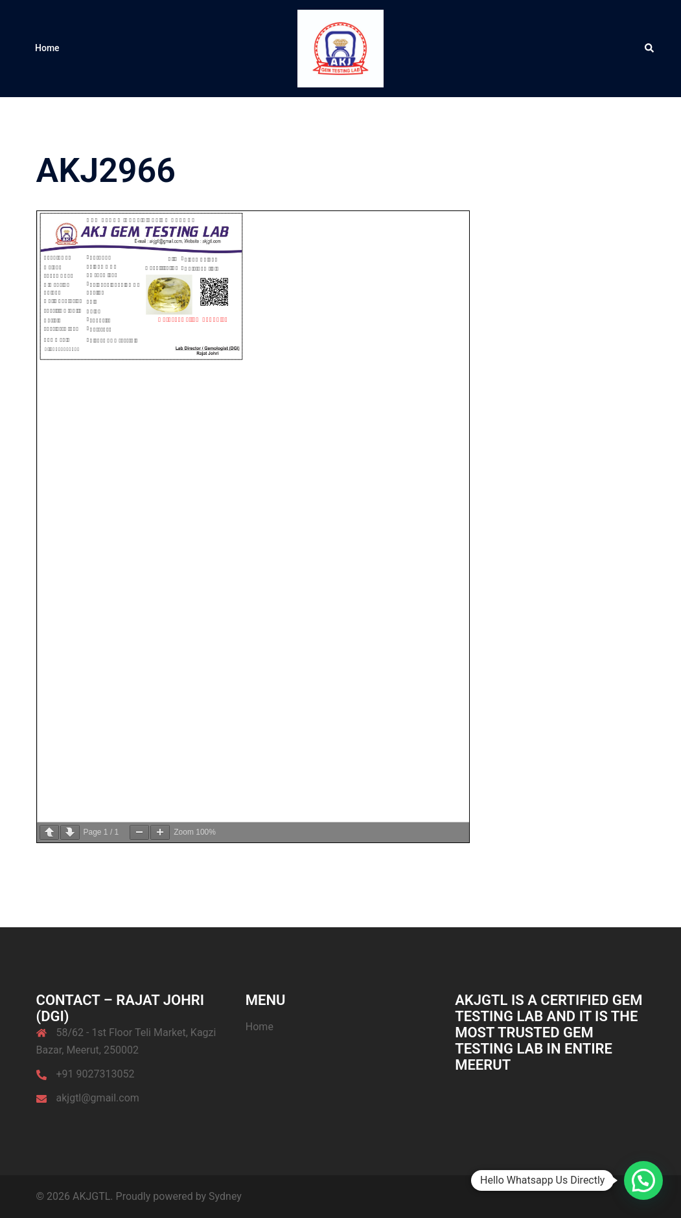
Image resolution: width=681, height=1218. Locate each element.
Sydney (225, 1196)
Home (47, 48)
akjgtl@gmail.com (97, 1098)
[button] (650, 48)
